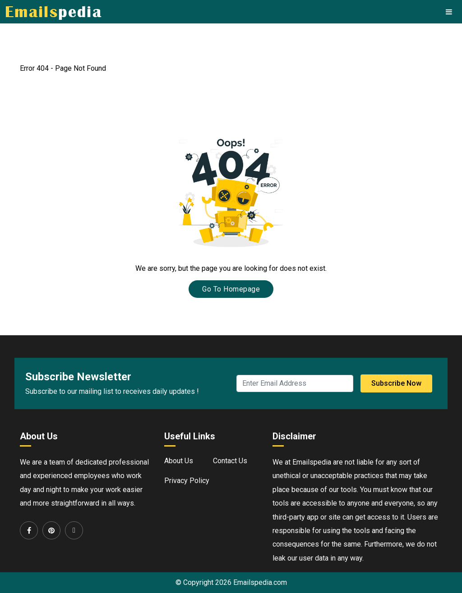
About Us (178, 460)
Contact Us (230, 460)
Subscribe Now (396, 383)
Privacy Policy (186, 480)
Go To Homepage (231, 289)
